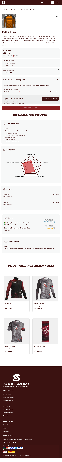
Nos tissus (6, 415)
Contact (5, 425)
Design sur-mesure (8, 397)
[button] (57, 16)
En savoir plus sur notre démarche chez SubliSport (17, 229)
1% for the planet (8, 412)
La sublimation (7, 394)
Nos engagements (8, 409)
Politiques (6, 431)
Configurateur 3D (8, 400)
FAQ (4, 428)
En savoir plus (6, 45)
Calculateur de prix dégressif (14, 80)
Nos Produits (15, 9)
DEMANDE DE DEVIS (50, 99)
